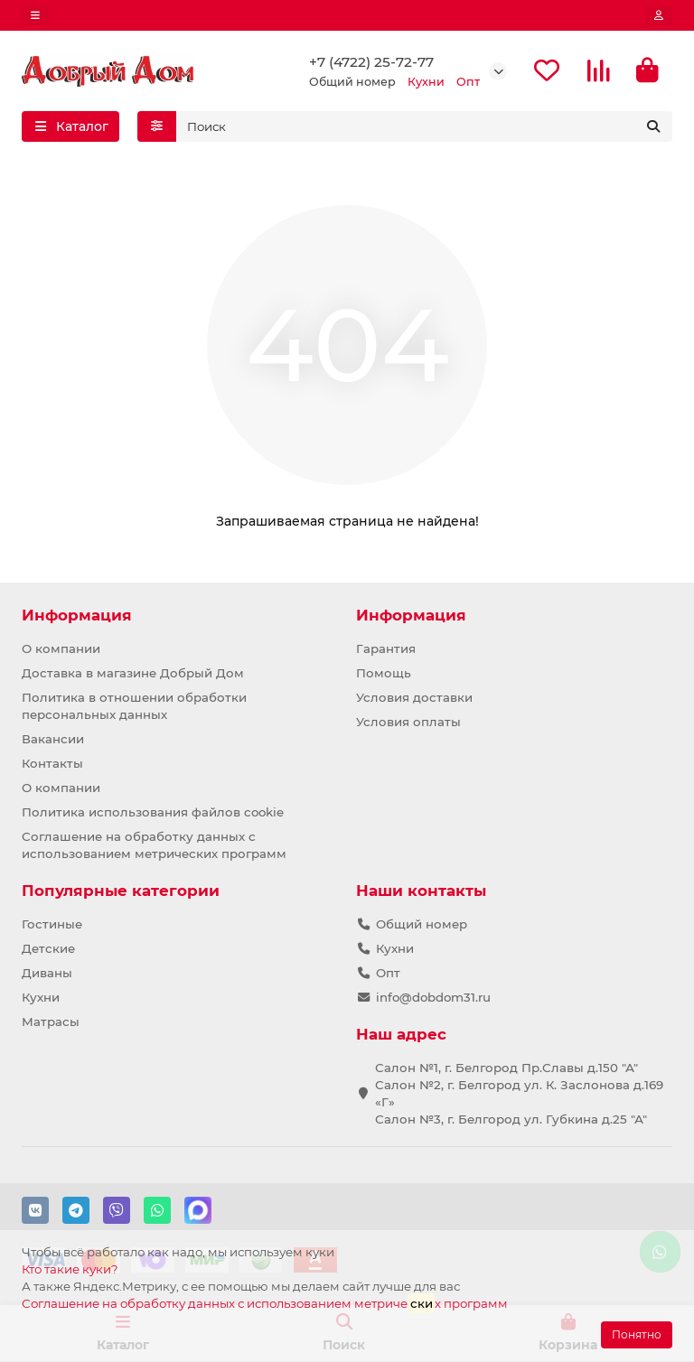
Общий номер (421, 924)
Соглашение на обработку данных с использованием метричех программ (265, 1302)
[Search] (424, 129)
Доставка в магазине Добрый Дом (133, 673)
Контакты (52, 763)
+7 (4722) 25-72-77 (371, 62)
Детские (48, 948)
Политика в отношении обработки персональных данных (134, 706)
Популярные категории (121, 891)
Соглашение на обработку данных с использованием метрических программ (154, 845)
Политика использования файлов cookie (153, 812)
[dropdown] (35, 15)
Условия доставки (414, 697)
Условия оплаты (408, 721)
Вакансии (53, 739)
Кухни (41, 997)
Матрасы (51, 1021)
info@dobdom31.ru (433, 997)
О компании (61, 648)
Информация (77, 615)
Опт (388, 973)
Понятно (636, 1334)
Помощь (383, 673)
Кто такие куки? (70, 1269)
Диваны (47, 973)
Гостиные (52, 924)
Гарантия (386, 648)
